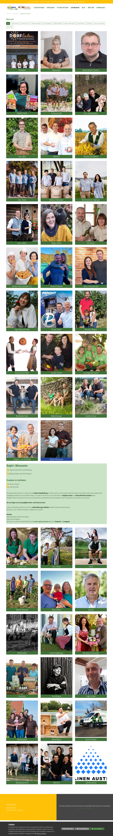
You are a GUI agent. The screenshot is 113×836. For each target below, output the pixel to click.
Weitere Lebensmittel (69, 23)
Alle (8, 23)
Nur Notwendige (81, 829)
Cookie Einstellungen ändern (84, 808)
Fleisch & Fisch (25, 23)
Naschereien (81, 23)
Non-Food (9, 27)
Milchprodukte (58, 23)
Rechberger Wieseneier (25, 13)
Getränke (89, 23)
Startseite (8, 13)
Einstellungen (67, 829)
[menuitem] (39, 7)
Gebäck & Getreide (36, 23)
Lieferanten (15, 13)
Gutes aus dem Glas (99, 23)
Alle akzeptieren (96, 828)
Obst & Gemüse (15, 23)
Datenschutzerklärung (41, 834)
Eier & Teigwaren (47, 23)
